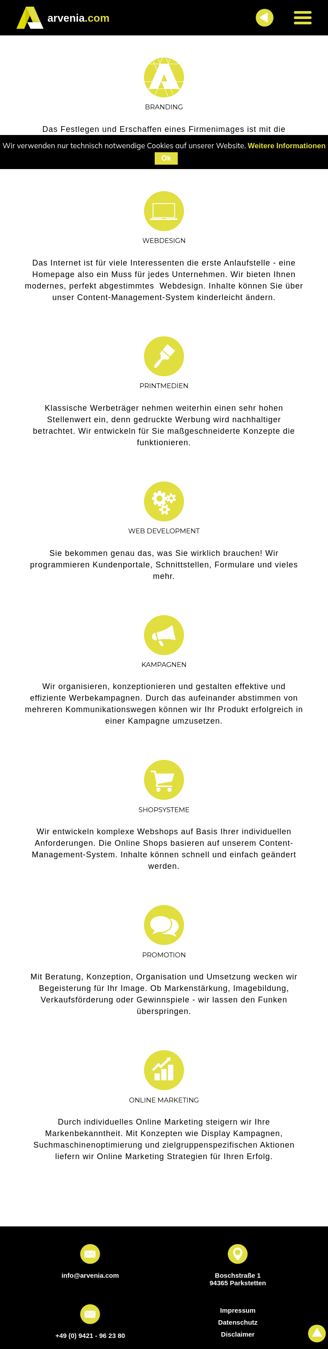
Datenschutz (238, 1322)
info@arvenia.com (90, 1275)
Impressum (237, 1310)
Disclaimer (238, 1334)
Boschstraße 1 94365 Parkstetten (238, 1279)
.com (78, 18)
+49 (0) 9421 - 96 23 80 (90, 1335)
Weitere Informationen (287, 146)
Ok (166, 158)
